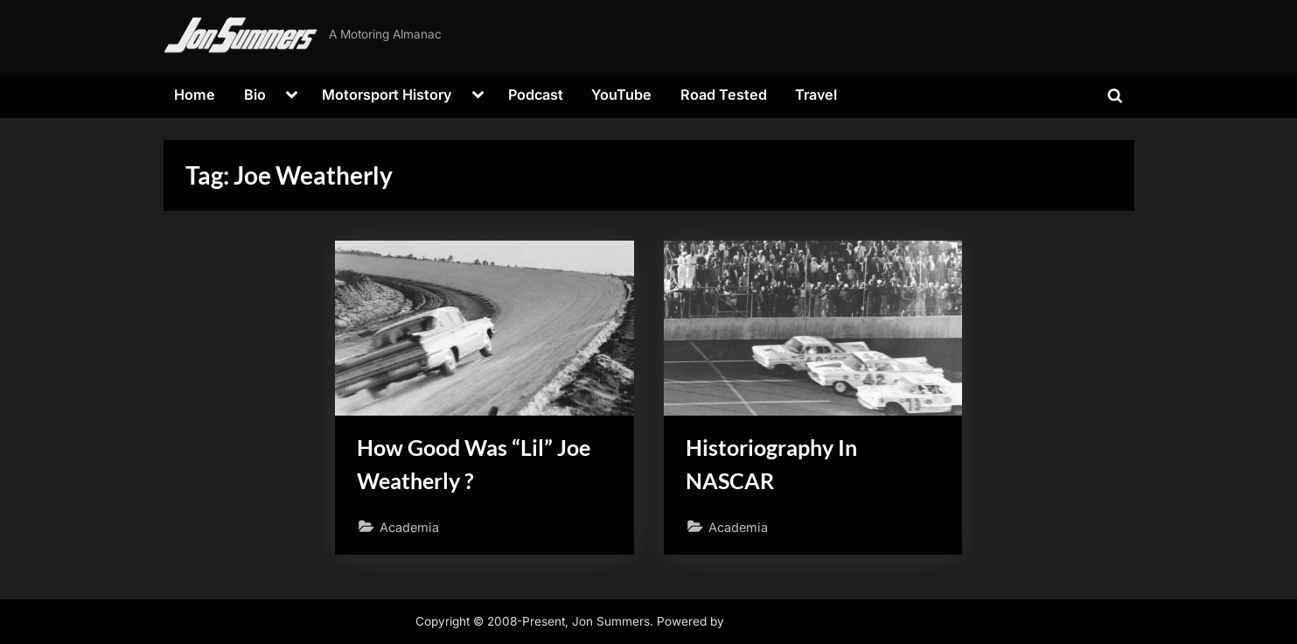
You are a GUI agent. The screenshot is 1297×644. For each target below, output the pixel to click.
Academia (409, 527)
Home (194, 94)
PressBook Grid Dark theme (805, 621)
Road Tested (723, 94)
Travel (816, 94)
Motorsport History (387, 94)
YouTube (621, 94)
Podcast (535, 94)
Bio (255, 94)
